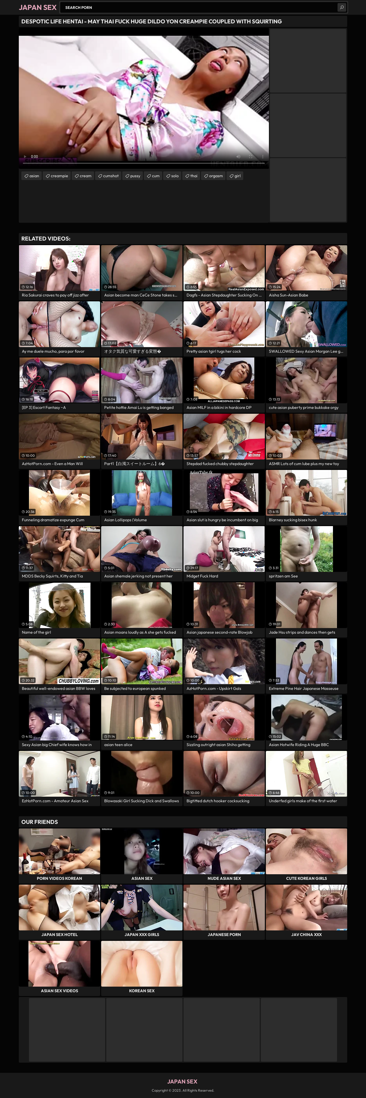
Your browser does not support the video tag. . (144, 98)
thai (193, 175)
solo (175, 175)
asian (34, 175)
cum (156, 175)
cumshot (111, 175)
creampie (59, 175)
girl (238, 175)
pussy (135, 175)
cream (86, 175)
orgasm (216, 175)
